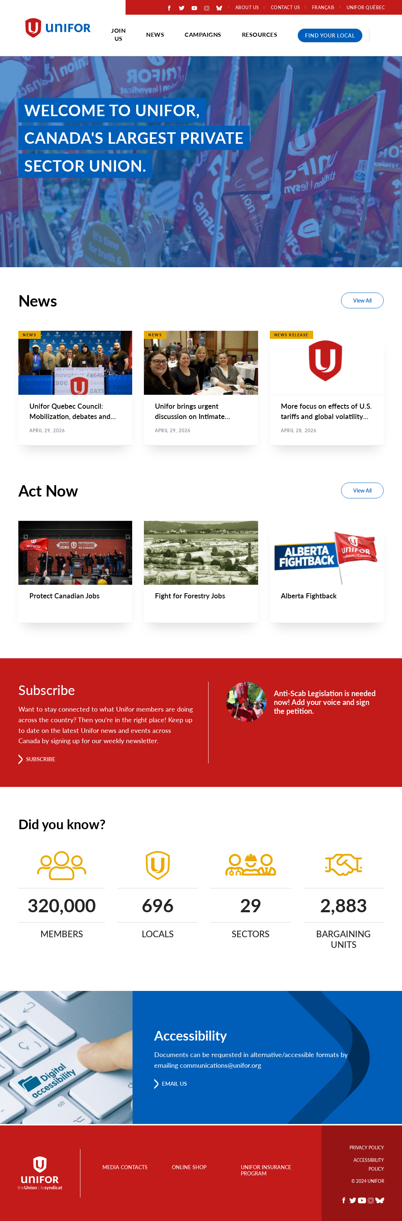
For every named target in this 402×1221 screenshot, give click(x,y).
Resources (260, 34)
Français (323, 8)
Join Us (118, 34)
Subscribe (42, 760)
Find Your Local (330, 35)
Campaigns (203, 34)
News (155, 34)
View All (362, 300)
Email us (175, 1084)
